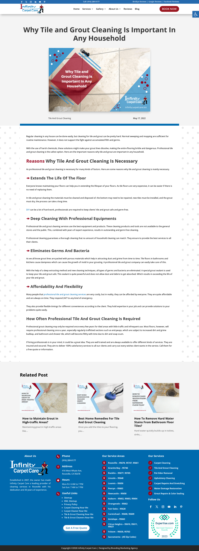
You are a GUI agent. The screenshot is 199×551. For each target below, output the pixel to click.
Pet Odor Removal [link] (163, 473)
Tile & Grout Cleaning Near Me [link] (78, 514)
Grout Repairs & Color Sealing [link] (169, 493)
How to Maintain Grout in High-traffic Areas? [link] (40, 420)
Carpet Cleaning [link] (162, 462)
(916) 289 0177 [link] (93, 1)
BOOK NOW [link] (169, 9)
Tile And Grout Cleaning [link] (59, 118)
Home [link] (76, 8)
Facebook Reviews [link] (171, 1)
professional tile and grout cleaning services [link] (65, 294)
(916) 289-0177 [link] (69, 460)
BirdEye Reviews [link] (139, 1)
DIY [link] (28, 209)
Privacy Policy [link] (70, 504)
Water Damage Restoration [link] (168, 488)
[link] (195, 14)
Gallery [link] (99, 8)
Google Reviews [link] (155, 1)
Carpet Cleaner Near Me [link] (75, 511)
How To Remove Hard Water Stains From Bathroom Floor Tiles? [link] (154, 422)
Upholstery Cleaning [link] (164, 478)
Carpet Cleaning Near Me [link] (76, 507)
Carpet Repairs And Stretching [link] (169, 483)
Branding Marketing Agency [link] (124, 548)
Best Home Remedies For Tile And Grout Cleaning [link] (98, 420)
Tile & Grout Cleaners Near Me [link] (78, 517)
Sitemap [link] (68, 497)
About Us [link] (113, 8)
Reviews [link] (128, 8)
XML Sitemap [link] (70, 501)
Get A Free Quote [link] (76, 528)
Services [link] (86, 8)
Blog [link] (137, 8)
